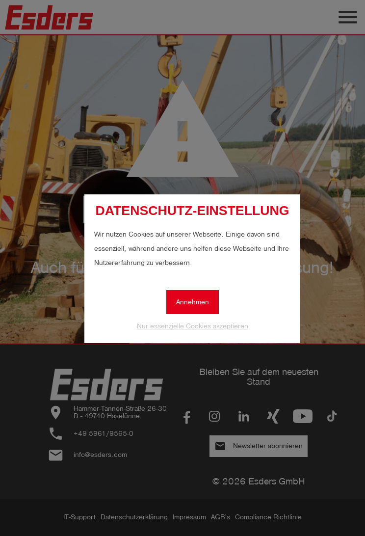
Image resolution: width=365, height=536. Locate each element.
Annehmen (192, 302)
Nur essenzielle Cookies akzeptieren (192, 326)
